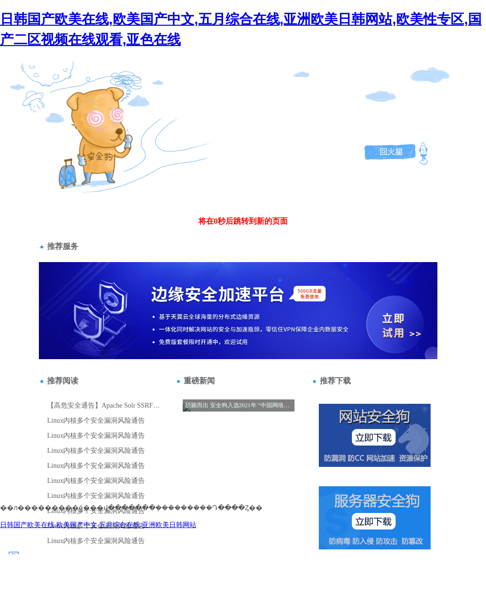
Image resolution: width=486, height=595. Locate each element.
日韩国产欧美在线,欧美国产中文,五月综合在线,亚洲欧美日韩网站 (98, 525)
